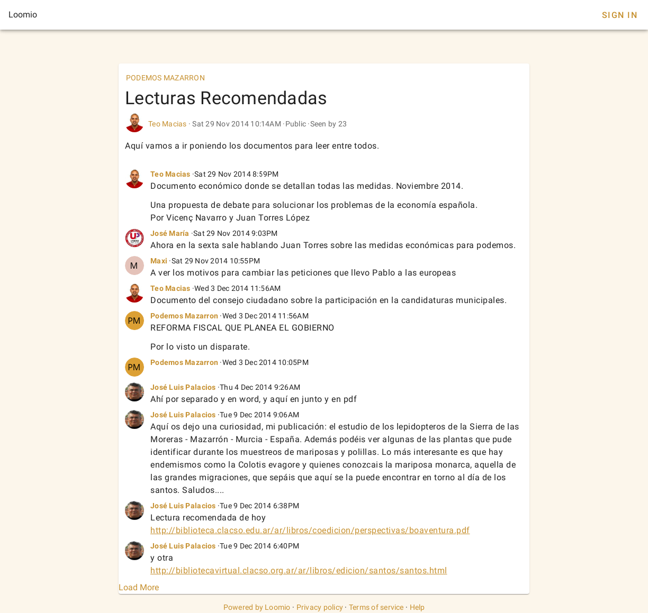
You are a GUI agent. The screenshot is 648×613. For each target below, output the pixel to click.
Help (417, 607)
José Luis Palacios (183, 387)
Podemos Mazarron (184, 316)
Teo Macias (167, 124)
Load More (139, 587)
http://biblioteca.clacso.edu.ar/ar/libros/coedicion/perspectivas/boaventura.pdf (310, 530)
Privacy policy (320, 607)
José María (170, 233)
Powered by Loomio (257, 607)
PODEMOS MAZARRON (165, 78)
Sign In (619, 15)
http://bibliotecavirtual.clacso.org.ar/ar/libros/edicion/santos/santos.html (298, 570)
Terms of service (376, 607)
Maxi (158, 261)
